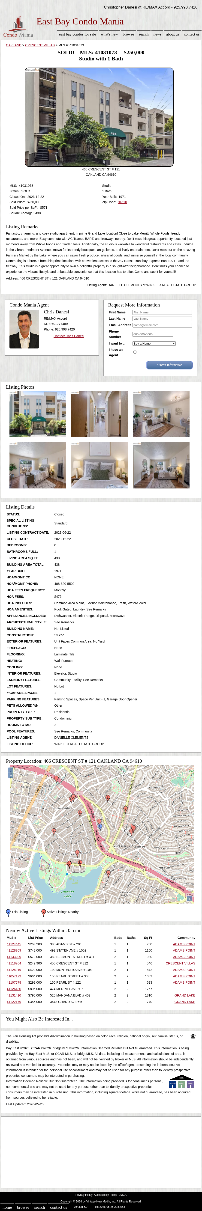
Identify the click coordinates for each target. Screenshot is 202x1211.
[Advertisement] (101, 1151)
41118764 (14, 963)
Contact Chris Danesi (69, 336)
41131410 (14, 995)
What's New (109, 34)
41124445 (14, 944)
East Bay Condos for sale (77, 34)
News (158, 34)
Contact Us (192, 34)
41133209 (14, 957)
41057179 (14, 976)
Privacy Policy (84, 1194)
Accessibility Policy (105, 1194)
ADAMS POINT (184, 944)
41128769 (14, 950)
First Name (117, 312)
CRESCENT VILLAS (40, 45)
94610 (122, 202)
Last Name (117, 318)
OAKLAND (13, 45)
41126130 (14, 989)
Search (144, 34)
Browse (128, 34)
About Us (172, 34)
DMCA (122, 1194)
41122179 (14, 1002)
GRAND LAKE (185, 995)
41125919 (14, 970)
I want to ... (117, 343)
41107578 (14, 982)
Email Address (120, 325)
